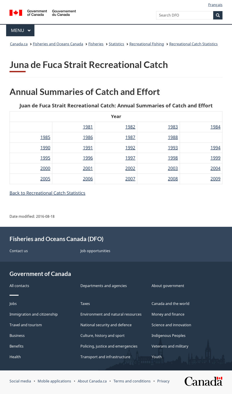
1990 (45, 148)
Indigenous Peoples (169, 335)
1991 (88, 148)
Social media (20, 381)
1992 (130, 148)
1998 (173, 158)
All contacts (19, 285)
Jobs (13, 303)
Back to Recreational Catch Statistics (47, 193)
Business (17, 335)
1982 (130, 127)
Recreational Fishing (146, 43)
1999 (215, 158)
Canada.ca (19, 43)
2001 (88, 168)
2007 (130, 179)
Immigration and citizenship (34, 314)
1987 (130, 137)
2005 (45, 179)
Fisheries (96, 43)
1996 (88, 158)
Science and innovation (171, 324)
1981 (88, 127)
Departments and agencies (103, 285)
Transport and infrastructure (105, 356)
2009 (215, 179)
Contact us (19, 250)
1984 (215, 127)
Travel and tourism (26, 324)
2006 (88, 179)
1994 (215, 148)
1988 (173, 137)
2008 (173, 179)
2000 (45, 168)
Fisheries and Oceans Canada (58, 43)
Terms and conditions (132, 381)
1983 (173, 127)
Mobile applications (54, 381)
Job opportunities (95, 250)
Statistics (116, 43)
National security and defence (106, 324)
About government (168, 285)
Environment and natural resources (111, 314)
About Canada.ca (92, 381)
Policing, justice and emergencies (109, 346)
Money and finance (168, 314)
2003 (173, 168)
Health (15, 356)
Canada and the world (170, 303)
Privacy (163, 381)
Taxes (85, 303)
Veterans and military (170, 346)
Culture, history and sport (102, 335)
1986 (88, 137)
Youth (157, 356)
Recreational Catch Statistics (193, 43)
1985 (45, 137)
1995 (45, 158)
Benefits (17, 346)
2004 (215, 168)
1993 (173, 148)
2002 (130, 168)
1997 (130, 158)
